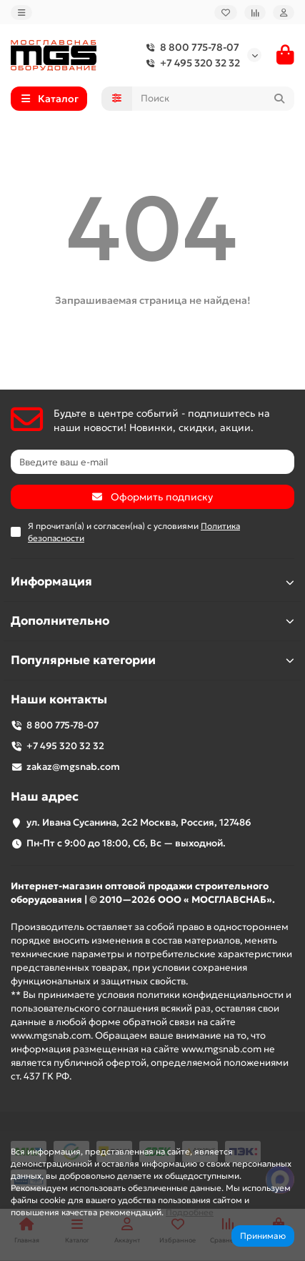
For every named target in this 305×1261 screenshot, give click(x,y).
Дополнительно (152, 620)
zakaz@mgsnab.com (73, 767)
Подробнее (190, 1212)
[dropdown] (21, 12)
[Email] (152, 462)
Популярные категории (152, 660)
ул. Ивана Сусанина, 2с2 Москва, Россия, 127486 (138, 822)
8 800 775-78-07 (189, 47)
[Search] (213, 98)
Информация (152, 581)
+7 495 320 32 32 (190, 63)
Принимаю (263, 1235)
